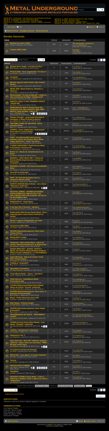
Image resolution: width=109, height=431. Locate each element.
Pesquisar (99, 9)
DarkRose (16, 239)
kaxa (14, 222)
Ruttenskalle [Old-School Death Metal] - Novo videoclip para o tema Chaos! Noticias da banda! (28, 214)
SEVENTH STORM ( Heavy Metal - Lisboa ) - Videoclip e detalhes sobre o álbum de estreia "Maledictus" (28, 379)
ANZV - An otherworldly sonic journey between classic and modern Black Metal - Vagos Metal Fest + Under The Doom (27, 139)
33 (44, 113)
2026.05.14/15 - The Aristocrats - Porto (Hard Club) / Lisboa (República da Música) (27, 18)
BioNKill (15, 163)
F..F (15, 127)
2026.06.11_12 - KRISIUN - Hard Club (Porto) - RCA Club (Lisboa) (23, 21)
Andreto (78, 360)
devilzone (15, 346)
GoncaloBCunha (81, 45)
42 (39, 367)
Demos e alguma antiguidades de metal (26, 220)
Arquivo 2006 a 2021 (18, 50)
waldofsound (17, 121)
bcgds (14, 199)
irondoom (15, 92)
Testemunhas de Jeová (20, 318)
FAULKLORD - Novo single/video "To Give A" (28, 72)
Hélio (14, 357)
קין (13, 275)
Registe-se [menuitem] (92, 27)
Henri (14, 105)
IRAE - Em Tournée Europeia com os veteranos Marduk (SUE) (25, 179)
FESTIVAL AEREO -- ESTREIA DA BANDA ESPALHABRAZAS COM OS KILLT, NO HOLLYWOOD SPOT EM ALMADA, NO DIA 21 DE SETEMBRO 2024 (28, 194)
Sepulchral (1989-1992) (19, 226)
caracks (15, 73)
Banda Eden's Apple (18, 237)
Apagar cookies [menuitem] (91, 421)
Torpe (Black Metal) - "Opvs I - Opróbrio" (26, 274)
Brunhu (78, 82)
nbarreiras (16, 203)
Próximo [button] (104, 60)
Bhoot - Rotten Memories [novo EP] (24, 298)
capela (78, 51)
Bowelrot (76, 50)
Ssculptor (15, 332)
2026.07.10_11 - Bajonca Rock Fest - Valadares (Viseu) (71, 22)
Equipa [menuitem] (80, 421)
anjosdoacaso (17, 79)
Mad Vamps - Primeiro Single (21, 303)
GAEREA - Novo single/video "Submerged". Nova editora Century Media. (27, 131)
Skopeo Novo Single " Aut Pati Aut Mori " (26, 66)
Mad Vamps (16, 305)
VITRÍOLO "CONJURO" (19, 263)
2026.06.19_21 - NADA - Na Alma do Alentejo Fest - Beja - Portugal (74, 19)
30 (37, 113)
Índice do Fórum (12, 31)
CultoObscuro (17, 283)
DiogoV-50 (16, 260)
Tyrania (15, 362)
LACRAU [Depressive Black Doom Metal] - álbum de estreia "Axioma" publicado (27, 286)
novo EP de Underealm (19, 172)
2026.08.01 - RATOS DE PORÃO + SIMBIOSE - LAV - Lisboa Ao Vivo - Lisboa (77, 23)
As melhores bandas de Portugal (23, 350)
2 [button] (101, 60)
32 (42, 113)
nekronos (15, 133)
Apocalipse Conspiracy (19, 268)
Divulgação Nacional (27, 31)
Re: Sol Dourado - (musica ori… (84, 43)
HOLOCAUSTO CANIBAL (20, 366)
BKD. (14, 373)
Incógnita (14, 77)
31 (39, 113)
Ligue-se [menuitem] (101, 27)
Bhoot (14, 299)
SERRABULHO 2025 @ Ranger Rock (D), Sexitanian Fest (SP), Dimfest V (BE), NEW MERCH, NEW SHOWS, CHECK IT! (27, 109)
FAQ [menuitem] (20, 27)
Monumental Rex (18, 187)
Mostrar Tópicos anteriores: (33, 386)
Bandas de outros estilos (20, 43)
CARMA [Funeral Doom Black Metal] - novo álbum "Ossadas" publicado (27, 323)
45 (46, 367)
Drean (14, 351)
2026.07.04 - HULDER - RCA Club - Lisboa (67, 20)
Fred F (16, 265)
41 (37, 367)
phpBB (49, 424)
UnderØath (79, 130)
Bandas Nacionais (42, 31)
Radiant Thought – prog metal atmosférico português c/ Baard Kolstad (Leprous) (27, 118)
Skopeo (16, 68)
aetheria (78, 274)
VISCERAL (14, 371)
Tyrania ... (14, 360)
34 (46, 113)
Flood (14, 99)
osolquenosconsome (19, 209)
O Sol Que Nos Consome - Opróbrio (24, 207)
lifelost (15, 155)
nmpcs (15, 174)
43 (42, 367)
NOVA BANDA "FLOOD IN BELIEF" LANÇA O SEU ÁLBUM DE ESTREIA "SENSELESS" (28, 96)
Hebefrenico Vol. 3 (17, 335)
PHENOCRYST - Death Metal (21, 202)
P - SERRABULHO (19, 113)
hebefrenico (16, 337)
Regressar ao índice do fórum (14, 394)
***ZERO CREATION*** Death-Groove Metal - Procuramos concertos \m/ (28, 146)
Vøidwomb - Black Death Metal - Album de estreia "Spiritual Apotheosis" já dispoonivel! (28, 244)
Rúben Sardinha (18, 270)
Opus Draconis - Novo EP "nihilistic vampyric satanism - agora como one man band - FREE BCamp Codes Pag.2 (28, 342)
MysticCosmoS (17, 143)
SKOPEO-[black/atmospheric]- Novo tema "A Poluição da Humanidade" (28, 292)
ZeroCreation (17, 149)
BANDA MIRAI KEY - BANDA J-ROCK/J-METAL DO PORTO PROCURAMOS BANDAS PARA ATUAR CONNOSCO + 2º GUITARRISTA (28, 251)
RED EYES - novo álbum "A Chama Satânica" (28, 355)
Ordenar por (61, 386)
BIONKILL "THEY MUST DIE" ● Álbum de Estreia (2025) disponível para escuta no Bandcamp (26, 160)
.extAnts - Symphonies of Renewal (24, 330)
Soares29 (79, 257)
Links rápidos (11, 27)
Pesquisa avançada (102, 9)
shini (14, 254)
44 (44, 367)
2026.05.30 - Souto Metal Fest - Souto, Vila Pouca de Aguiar (21, 19)
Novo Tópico (10, 60)
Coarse (15, 367)
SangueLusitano (18, 86)
